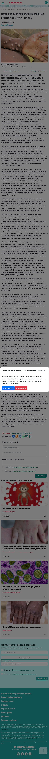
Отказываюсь (21, 388)
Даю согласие (8, 388)
